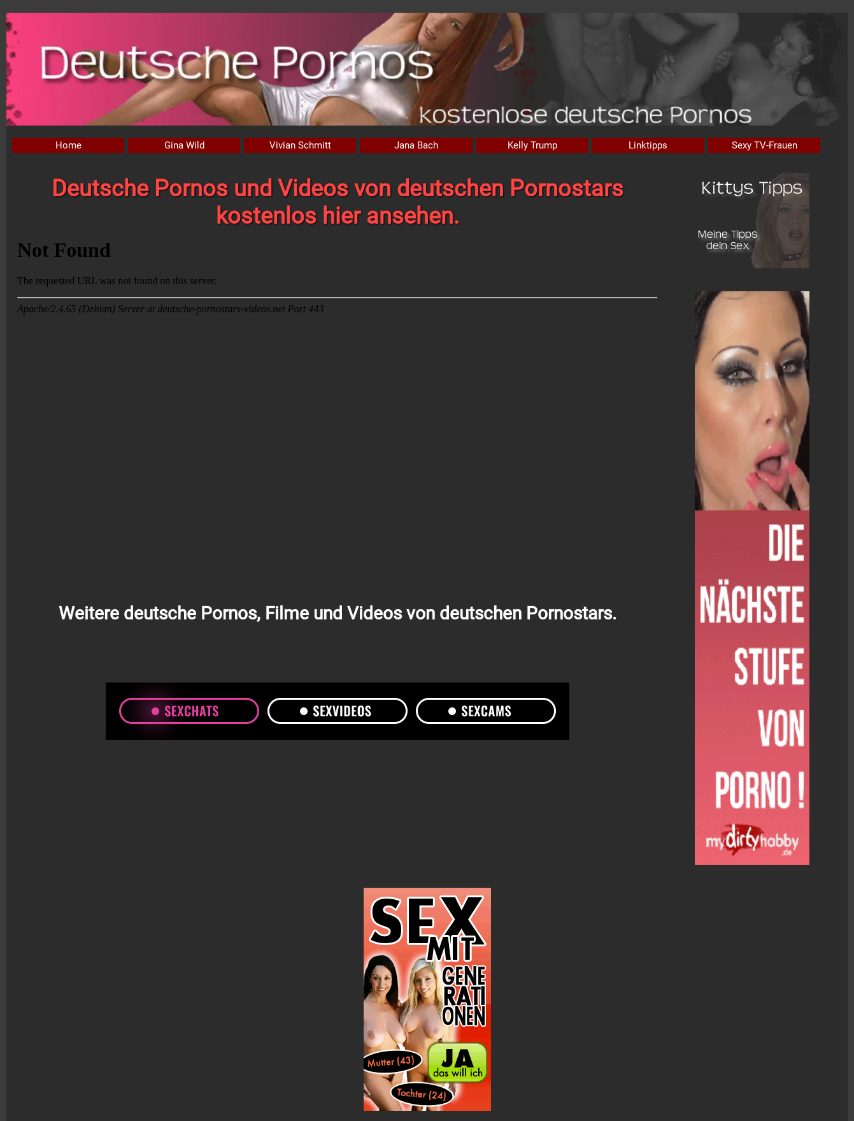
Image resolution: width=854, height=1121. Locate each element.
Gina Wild (184, 145)
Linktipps (648, 145)
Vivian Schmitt (300, 145)
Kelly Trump (532, 145)
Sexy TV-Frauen (764, 145)
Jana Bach (416, 145)
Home (68, 145)
